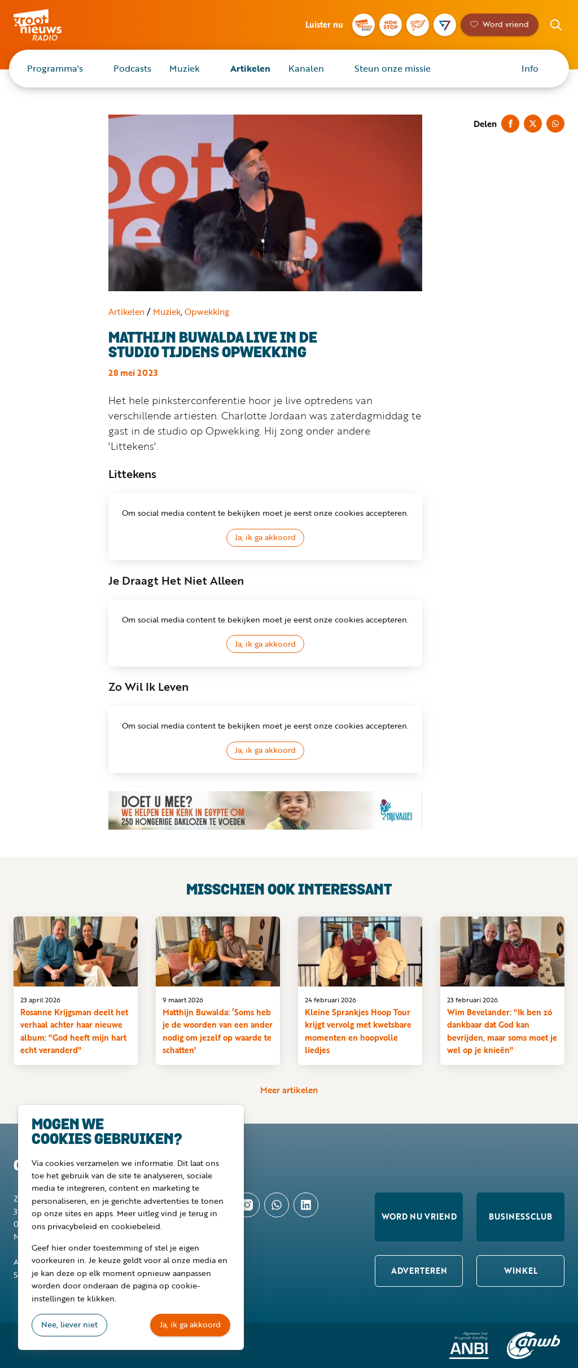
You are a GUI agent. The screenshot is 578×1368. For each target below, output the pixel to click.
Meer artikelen (289, 1090)
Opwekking (207, 311)
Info (530, 68)
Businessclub (520, 1216)
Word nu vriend (419, 1216)
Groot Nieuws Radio (53, 25)
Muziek (184, 68)
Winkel (520, 1271)
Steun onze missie (392, 68)
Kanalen (306, 68)
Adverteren (419, 1271)
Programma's (55, 68)
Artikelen (250, 68)
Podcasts (132, 68)
